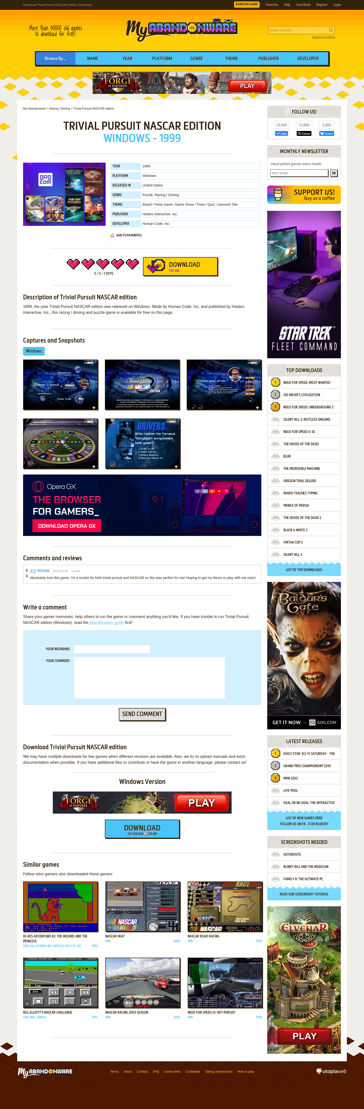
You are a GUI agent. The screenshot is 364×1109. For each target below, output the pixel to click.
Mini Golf (290, 778)
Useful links (172, 1071)
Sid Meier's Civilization (301, 395)
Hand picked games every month (296, 164)
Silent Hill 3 (292, 555)
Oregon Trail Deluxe (299, 481)
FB (304, 824)
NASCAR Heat (115, 936)
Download (179, 268)
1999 (146, 166)
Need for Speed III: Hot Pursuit (212, 1012)
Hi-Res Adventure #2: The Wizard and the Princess (55, 939)
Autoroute (292, 854)
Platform (162, 59)
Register (322, 5)
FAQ (156, 1071)
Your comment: (58, 661)
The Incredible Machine (301, 469)
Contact (142, 1071)
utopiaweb (331, 1072)
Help (287, 5)
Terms (114, 1071)
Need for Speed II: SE (299, 432)
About (128, 1071)
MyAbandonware (182, 30)
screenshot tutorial (311, 894)
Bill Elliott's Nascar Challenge (47, 1012)
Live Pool (290, 790)
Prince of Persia (296, 505)
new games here (309, 818)
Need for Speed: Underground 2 (308, 407)
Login (337, 5)
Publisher (268, 59)
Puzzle (147, 195)
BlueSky (322, 824)
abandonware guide (106, 622)
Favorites (272, 5)
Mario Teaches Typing (300, 493)
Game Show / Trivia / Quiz (195, 204)
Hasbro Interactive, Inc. (160, 214)
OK (334, 173)
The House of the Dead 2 (302, 518)
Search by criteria (323, 37)
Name (92, 59)
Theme (231, 59)
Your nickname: (58, 649)
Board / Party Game (157, 204)
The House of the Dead (301, 444)
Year (127, 59)
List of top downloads (304, 570)
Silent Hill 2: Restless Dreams (306, 419)
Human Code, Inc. (156, 224)
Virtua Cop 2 (293, 542)
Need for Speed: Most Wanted (306, 383)
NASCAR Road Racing (203, 936)
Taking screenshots (218, 1071)
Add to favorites (128, 235)
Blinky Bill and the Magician (305, 867)
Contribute (303, 5)
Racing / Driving (167, 195)
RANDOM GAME (247, 4)
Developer (308, 59)
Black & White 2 (295, 530)
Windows (149, 176)
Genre (197, 59)
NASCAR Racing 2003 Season (126, 1012)
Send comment (142, 714)
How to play (245, 1071)
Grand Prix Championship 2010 (307, 766)
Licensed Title (227, 204)
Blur (287, 456)
